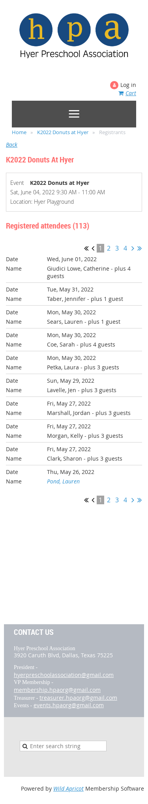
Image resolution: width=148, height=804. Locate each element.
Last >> (139, 248)
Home (19, 132)
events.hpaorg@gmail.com (69, 705)
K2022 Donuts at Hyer (62, 132)
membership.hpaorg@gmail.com (57, 689)
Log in (128, 85)
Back (11, 144)
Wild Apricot (68, 788)
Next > (133, 248)
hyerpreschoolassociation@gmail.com (64, 675)
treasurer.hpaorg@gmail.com (78, 697)
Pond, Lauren (63, 481)
